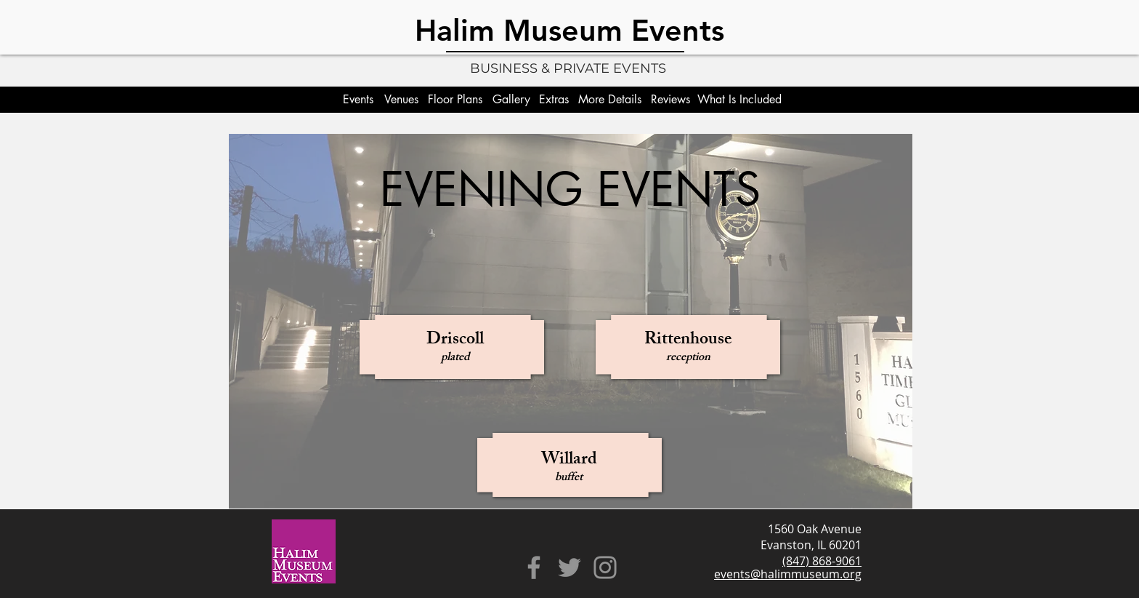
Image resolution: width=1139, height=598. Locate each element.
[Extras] (554, 99)
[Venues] (401, 99)
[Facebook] (534, 567)
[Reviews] (670, 99)
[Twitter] (569, 567)
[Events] (358, 99)
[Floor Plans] (455, 99)
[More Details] (609, 99)
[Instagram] (605, 567)
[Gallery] (511, 99)
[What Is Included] (739, 99)
